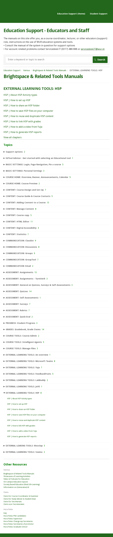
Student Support (98, 13)
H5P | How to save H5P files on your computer (28, 110)
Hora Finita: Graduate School (15, 527)
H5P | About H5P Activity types (20, 95)
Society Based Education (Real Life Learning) (22, 484)
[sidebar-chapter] (56, 151)
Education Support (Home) (71, 13)
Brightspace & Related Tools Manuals (49, 70)
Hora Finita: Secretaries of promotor (19, 524)
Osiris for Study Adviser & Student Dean (20, 499)
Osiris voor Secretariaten (14, 504)
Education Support (12, 70)
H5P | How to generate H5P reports (22, 132)
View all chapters (12, 137)
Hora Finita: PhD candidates (15, 516)
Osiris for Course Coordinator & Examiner (21, 496)
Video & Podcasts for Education (16, 479)
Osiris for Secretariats (13, 502)
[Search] (56, 59)
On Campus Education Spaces (16, 482)
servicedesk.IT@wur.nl (92, 49)
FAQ (5, 513)
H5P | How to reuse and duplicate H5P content (28, 116)
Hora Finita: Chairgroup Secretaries (18, 521)
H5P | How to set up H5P (17, 100)
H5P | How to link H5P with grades (22, 121)
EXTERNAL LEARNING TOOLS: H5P (33, 88)
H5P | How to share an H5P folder (22, 105)
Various (26, 70)
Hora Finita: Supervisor (13, 519)
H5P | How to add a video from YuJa (23, 126)
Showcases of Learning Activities (17, 476)
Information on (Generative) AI (16, 487)
